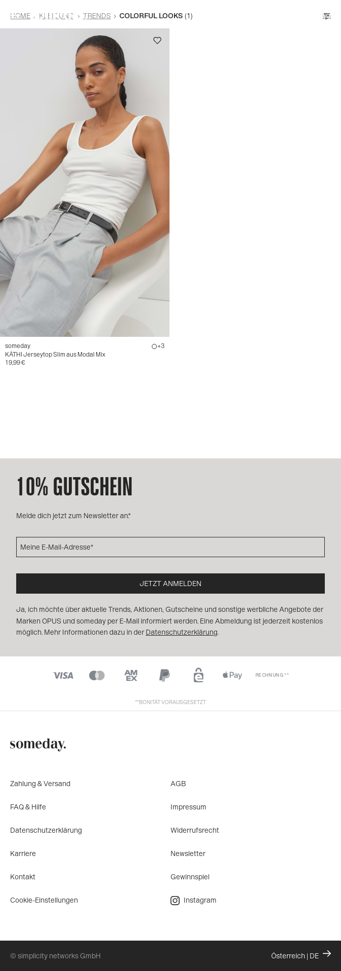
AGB (178, 783)
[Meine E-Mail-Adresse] (170, 547)
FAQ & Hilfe (28, 806)
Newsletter (187, 853)
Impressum (188, 806)
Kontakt (22, 876)
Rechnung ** (272, 675)
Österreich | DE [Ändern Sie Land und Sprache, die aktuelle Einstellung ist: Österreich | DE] (301, 955)
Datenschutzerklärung (46, 830)
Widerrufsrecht (194, 830)
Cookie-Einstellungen (44, 900)
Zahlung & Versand (40, 783)
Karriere (23, 853)
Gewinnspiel (189, 876)
